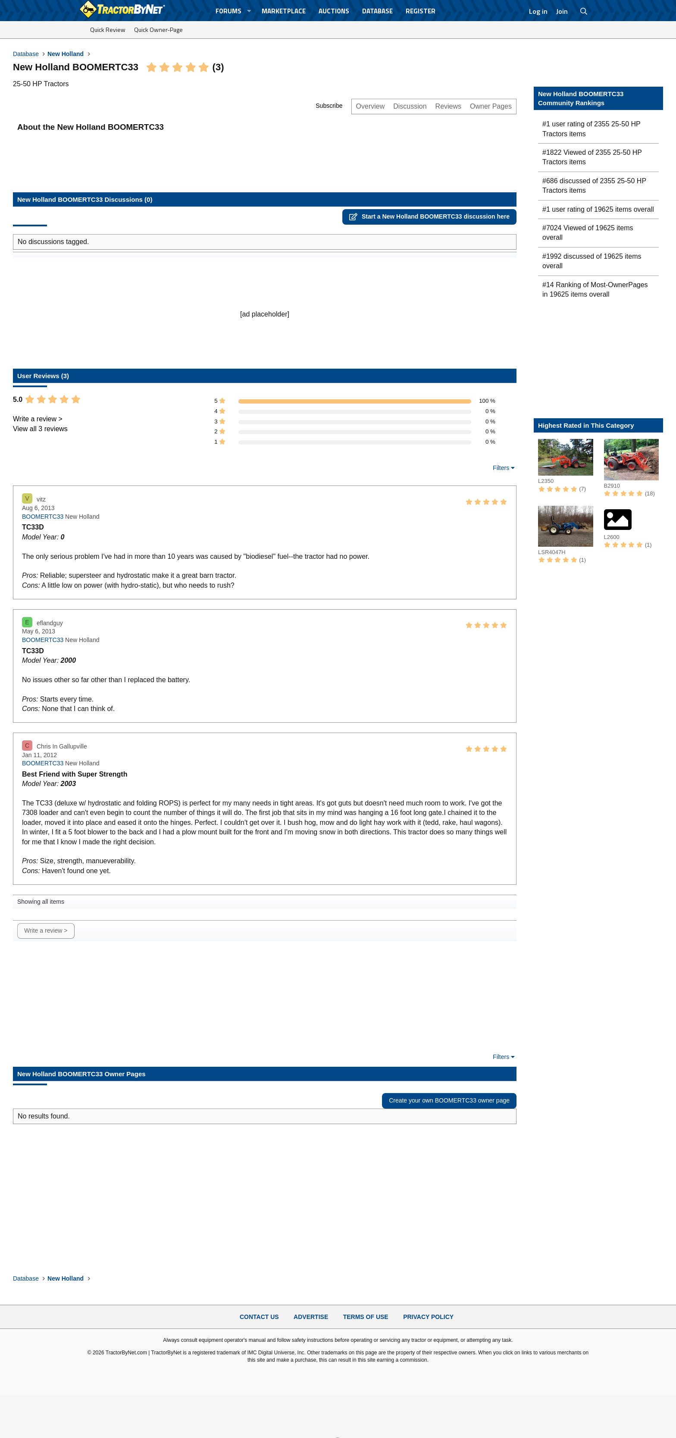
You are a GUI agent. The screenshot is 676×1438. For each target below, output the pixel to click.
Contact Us (259, 1316)
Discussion (409, 106)
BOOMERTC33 (42, 516)
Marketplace (284, 11)
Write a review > (38, 419)
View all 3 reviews (40, 428)
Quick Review (107, 29)
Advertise (311, 1316)
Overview (370, 106)
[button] (249, 11)
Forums (228, 11)
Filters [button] (501, 467)
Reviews (448, 106)
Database (377, 11)
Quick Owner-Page (158, 29)
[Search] (584, 11)
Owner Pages (491, 106)
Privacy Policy (428, 1316)
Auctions (334, 11)
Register (420, 11)
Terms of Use (365, 1316)
